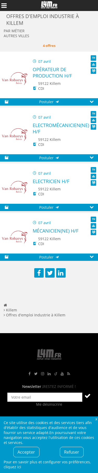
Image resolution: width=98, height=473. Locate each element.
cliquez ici (12, 466)
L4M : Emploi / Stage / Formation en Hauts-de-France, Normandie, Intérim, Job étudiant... (49, 5)
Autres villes (16, 35)
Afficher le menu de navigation (4, 5)
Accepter (26, 452)
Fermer (96, 418)
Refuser (71, 452)
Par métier (14, 30)
